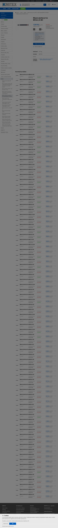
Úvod (4, 8)
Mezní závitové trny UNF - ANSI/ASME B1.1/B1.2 (6, 106)
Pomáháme (4, 512)
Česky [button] (52, 0)
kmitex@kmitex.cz (26, 5)
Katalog (4, 509)
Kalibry (25, 12)
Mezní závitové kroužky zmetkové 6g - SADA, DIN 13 (7, 125)
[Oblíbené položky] (49, 4)
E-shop (21, 12)
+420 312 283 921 (26, 4)
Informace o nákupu (20, 508)
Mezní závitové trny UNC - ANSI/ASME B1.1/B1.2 (6, 103)
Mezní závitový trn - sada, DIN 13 (7, 108)
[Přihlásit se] (45, 1)
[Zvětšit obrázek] (23, 24)
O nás (28, 0)
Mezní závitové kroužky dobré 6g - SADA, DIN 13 (6, 123)
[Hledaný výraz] (37, 5)
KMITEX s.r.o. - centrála (49, 505)
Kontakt (32, 0)
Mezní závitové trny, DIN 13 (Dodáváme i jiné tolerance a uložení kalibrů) (7, 92)
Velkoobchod (38, 0)
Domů (17, 12)
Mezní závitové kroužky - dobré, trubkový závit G (6, 117)
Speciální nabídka (6, 511)
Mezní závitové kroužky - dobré (6, 111)
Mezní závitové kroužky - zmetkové (6, 114)
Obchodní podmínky (20, 509)
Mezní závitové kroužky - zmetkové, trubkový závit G (7, 120)
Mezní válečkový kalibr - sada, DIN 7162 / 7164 (7, 89)
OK (12, 523)
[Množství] (37, 29)
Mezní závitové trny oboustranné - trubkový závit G (7, 99)
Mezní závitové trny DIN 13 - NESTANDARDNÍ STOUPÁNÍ (7, 96)
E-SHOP (23, 8)
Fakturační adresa (48, 511)
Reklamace (18, 512)
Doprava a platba (20, 511)
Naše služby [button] (15, 8)
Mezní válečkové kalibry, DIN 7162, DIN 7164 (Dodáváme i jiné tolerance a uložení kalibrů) (7, 85)
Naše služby (4, 508)
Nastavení (5, 523)
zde (13, 526)
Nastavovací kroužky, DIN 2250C (6, 81)
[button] (12, 22)
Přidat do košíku (39, 43)
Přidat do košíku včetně (39, 36)
